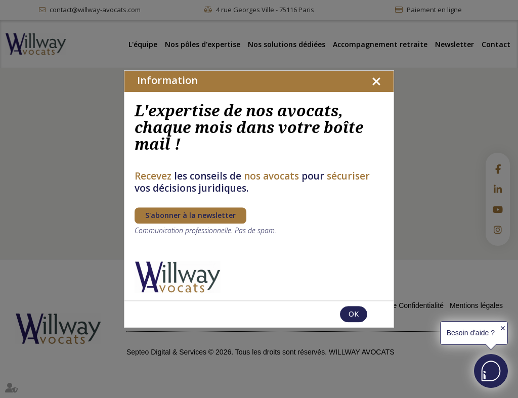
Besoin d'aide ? (471, 333)
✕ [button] (503, 328)
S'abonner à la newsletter (190, 215)
